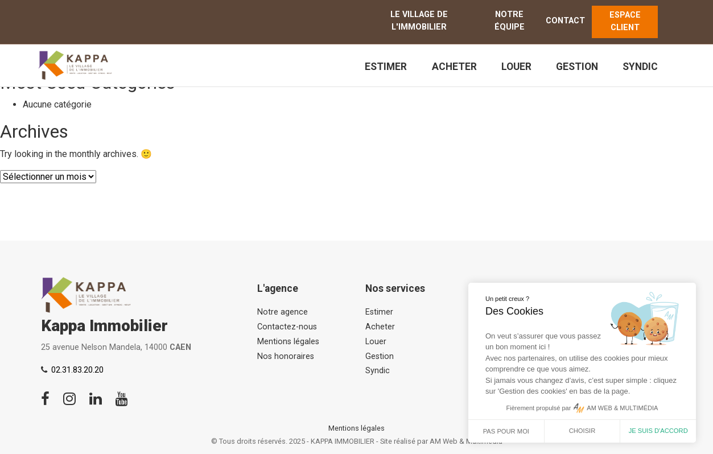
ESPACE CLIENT (625, 21)
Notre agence (282, 312)
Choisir (582, 430)
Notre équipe (509, 21)
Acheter (454, 66)
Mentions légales (288, 341)
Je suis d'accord (658, 430)
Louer (516, 66)
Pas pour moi (506, 431)
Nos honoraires (285, 356)
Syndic (640, 66)
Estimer (386, 66)
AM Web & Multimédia (466, 441)
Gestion (577, 66)
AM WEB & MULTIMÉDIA (622, 408)
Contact (565, 21)
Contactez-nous (287, 327)
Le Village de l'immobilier (419, 21)
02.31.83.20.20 (77, 370)
